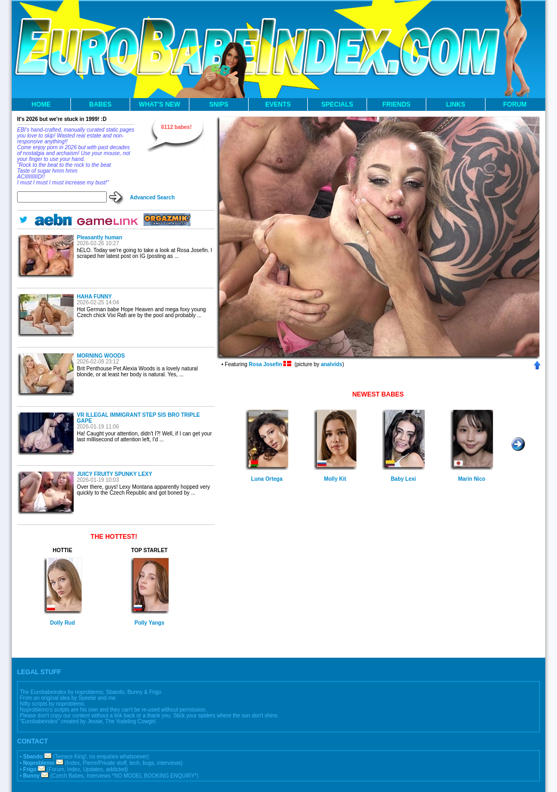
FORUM (515, 104)
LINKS (455, 104)
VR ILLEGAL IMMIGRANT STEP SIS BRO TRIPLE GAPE (138, 418)
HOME (41, 104)
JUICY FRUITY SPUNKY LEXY (114, 474)
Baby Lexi (403, 479)
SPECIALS (337, 104)
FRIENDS (397, 104)
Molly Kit (335, 479)
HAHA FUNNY (94, 297)
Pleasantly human (99, 237)
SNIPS (218, 104)
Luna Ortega (267, 479)
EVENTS (278, 104)
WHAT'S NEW (159, 104)
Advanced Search (152, 197)
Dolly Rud (62, 623)
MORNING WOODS (101, 356)
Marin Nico (471, 479)
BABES (100, 104)
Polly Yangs (149, 623)
